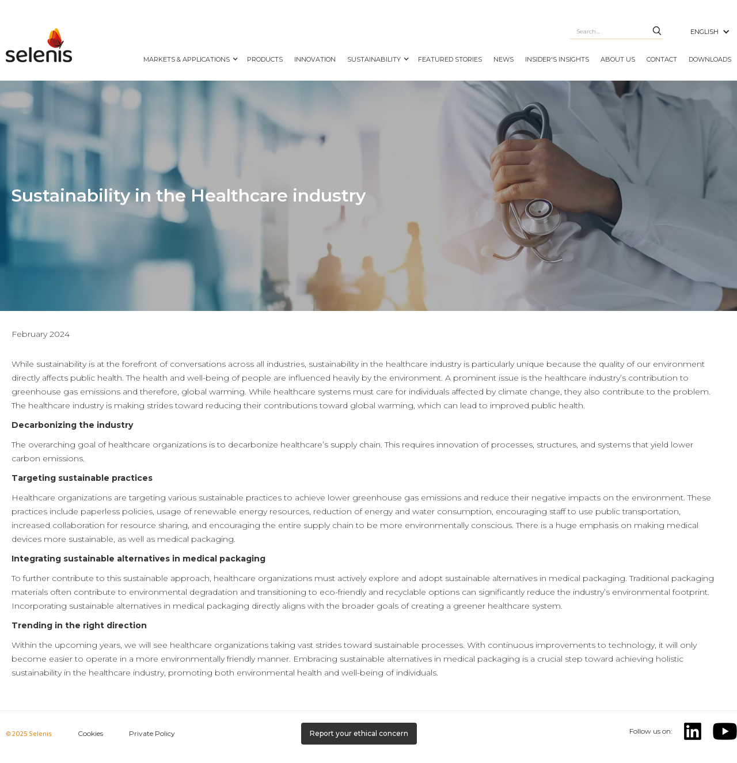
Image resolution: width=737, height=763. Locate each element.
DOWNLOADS (710, 59)
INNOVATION (315, 59)
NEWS (503, 59)
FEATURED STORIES (450, 59)
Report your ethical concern (359, 733)
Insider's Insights (557, 59)
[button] (189, 53)
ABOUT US (618, 59)
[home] (69, 46)
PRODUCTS (265, 59)
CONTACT (662, 59)
